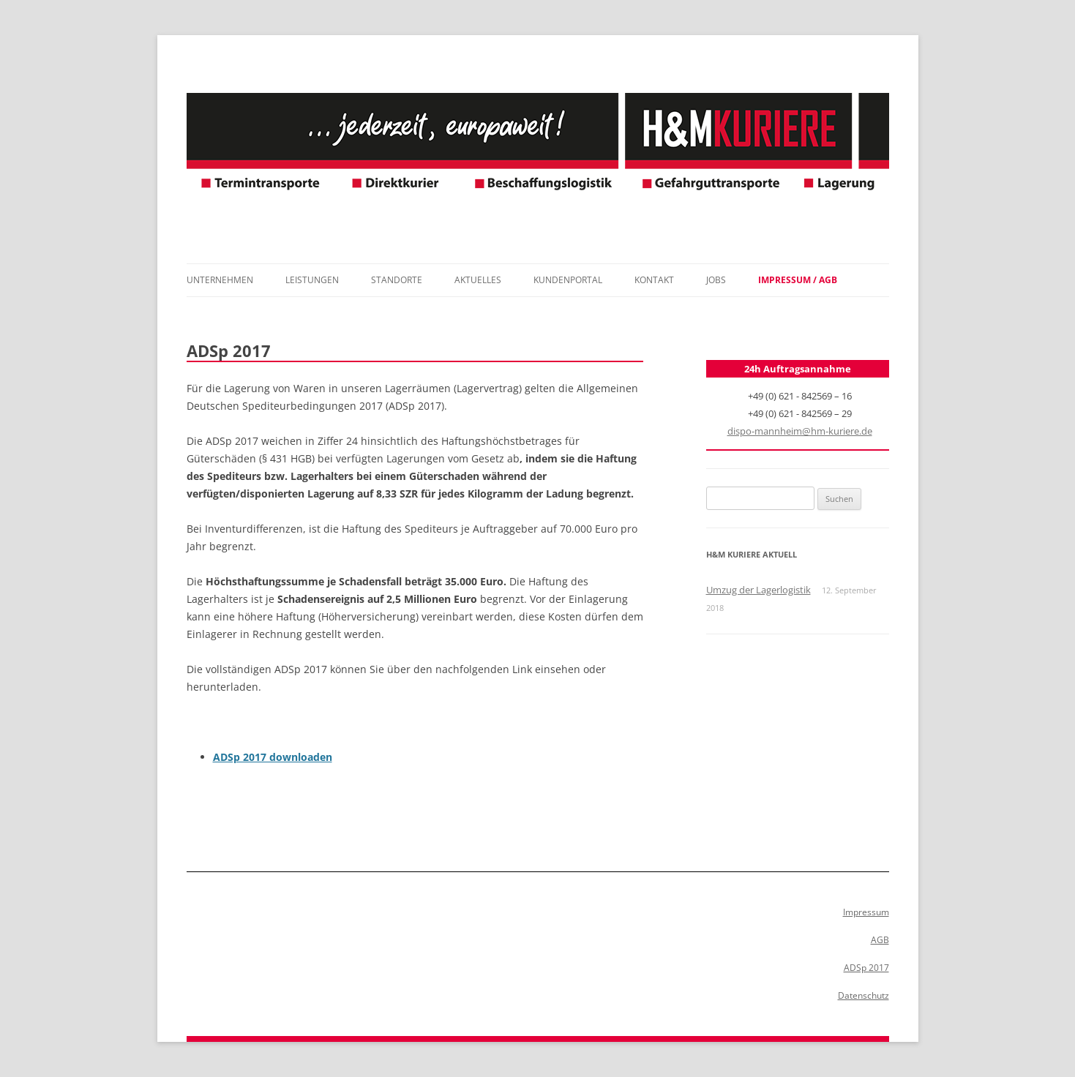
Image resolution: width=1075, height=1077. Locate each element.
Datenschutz (863, 995)
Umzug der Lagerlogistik (758, 589)
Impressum (866, 912)
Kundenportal (567, 280)
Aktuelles (477, 280)
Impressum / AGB (797, 280)
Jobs (716, 280)
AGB (880, 940)
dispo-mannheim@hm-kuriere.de (799, 431)
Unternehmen (220, 280)
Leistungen (312, 280)
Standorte (396, 280)
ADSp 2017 (866, 967)
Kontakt (654, 280)
